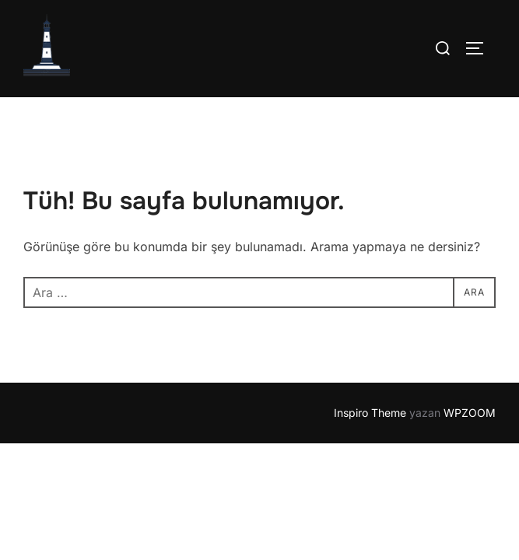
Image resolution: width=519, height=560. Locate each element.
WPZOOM (470, 413)
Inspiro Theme (370, 413)
